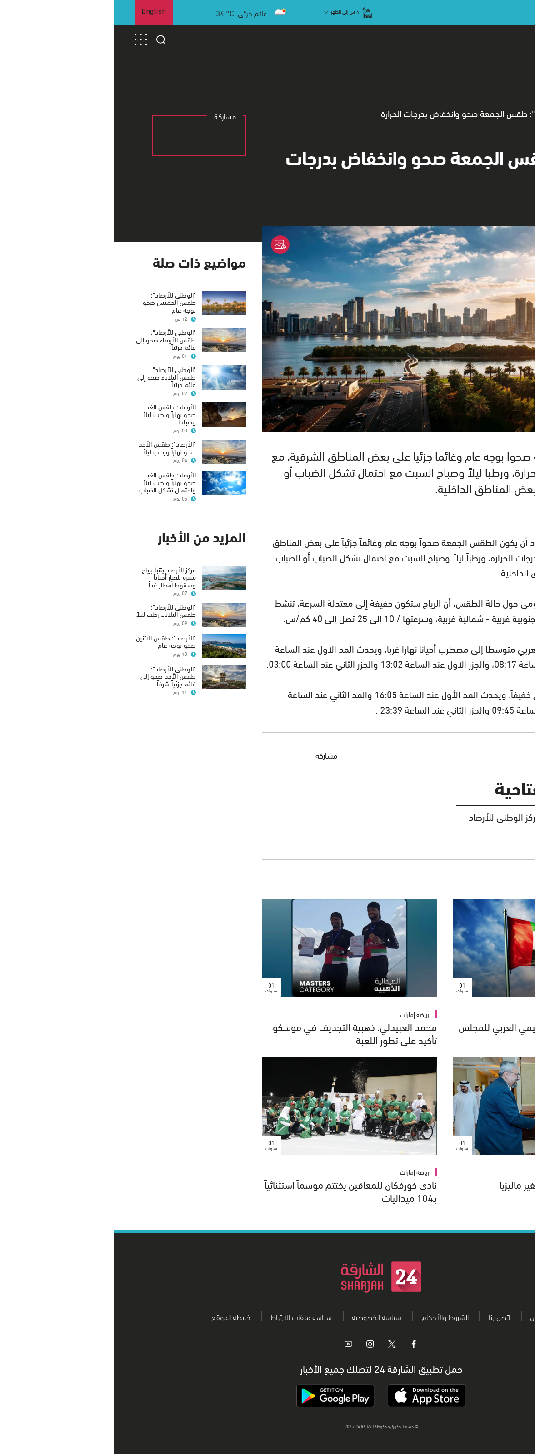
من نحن (426, 1316)
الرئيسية (500, 113)
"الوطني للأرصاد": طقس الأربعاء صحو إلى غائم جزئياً (52, 339)
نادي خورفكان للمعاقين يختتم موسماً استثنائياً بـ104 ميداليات (237, 1190)
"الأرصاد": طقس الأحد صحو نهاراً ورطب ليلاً (53, 447)
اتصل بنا (385, 1316)
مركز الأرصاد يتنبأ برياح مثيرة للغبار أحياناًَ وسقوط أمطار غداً (55, 577)
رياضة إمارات (300, 1014)
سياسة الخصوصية (263, 1316)
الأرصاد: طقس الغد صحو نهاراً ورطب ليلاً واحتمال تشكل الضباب (53, 482)
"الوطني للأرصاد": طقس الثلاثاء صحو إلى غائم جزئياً (53, 376)
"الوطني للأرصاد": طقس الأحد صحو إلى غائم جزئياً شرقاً (54, 676)
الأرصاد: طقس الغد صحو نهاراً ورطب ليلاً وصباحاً (55, 413)
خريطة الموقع (117, 1316)
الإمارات (496, 1014)
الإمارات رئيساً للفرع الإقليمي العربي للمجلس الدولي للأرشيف (429, 1033)
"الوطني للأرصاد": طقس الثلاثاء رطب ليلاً (52, 610)
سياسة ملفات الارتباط (187, 1316)
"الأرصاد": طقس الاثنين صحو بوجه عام (52, 641)
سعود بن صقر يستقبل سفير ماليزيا (450, 1184)
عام (467, 113)
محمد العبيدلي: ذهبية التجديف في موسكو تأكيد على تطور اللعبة (241, 1033)
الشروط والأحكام (331, 1316)
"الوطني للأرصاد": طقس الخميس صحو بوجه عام (55, 302)
